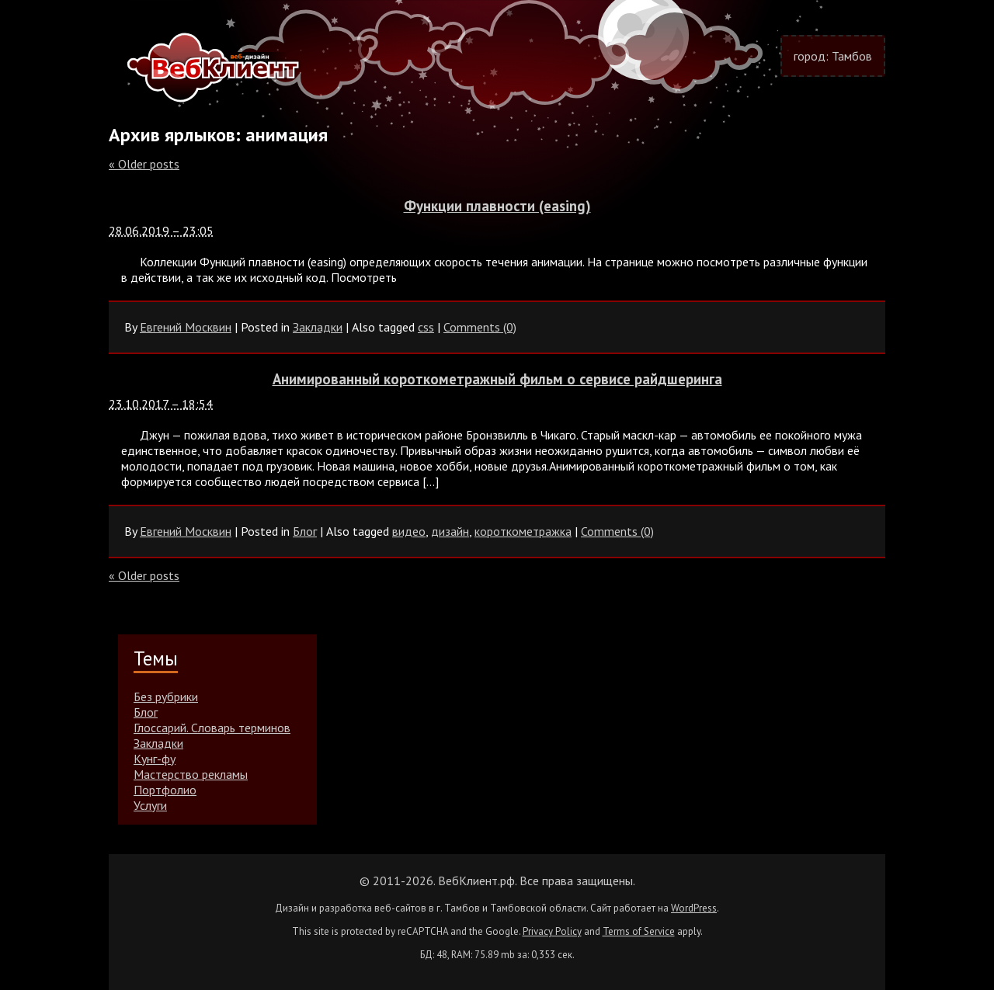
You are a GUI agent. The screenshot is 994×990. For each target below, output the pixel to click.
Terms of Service (639, 931)
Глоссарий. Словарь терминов (212, 727)
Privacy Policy (552, 931)
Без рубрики (166, 696)
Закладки (317, 327)
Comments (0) (479, 327)
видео (409, 531)
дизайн (450, 531)
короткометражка (523, 531)
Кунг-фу (155, 758)
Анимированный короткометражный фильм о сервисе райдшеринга (497, 379)
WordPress (694, 908)
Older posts (144, 164)
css (426, 327)
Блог (305, 531)
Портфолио (165, 789)
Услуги (150, 805)
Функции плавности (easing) (497, 205)
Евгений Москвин (185, 327)
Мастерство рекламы (191, 774)
